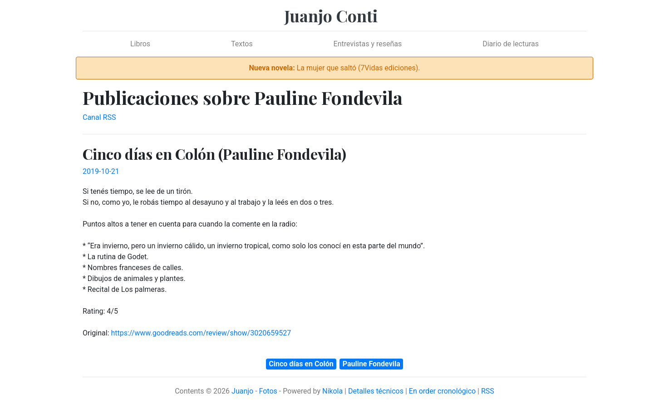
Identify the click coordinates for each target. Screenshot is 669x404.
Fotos (268, 391)
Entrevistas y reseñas (368, 43)
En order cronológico (442, 391)
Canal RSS (99, 117)
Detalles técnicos (375, 391)
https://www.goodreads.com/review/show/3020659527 (201, 333)
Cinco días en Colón (301, 364)
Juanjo (242, 391)
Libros (140, 43)
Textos (242, 43)
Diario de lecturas (510, 43)
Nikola (332, 391)
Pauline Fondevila (371, 364)
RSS (487, 391)
